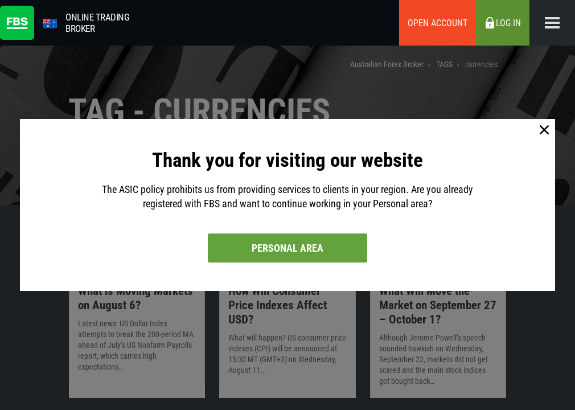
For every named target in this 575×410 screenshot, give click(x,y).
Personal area (287, 248)
